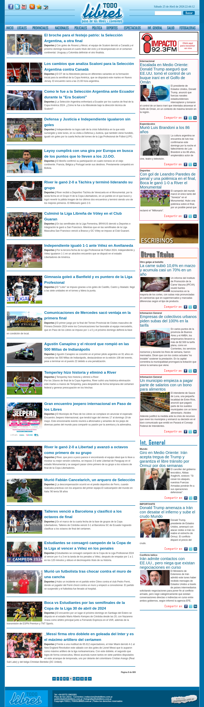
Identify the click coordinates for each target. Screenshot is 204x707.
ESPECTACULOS (132, 28)
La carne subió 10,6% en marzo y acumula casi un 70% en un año (167, 269)
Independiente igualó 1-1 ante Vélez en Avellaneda (88, 245)
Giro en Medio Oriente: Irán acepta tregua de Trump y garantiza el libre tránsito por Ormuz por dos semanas (164, 459)
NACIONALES (62, 28)
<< (54, 679)
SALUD (170, 28)
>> (90, 679)
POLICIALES (80, 28)
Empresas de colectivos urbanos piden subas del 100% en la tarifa (168, 320)
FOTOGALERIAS (187, 28)
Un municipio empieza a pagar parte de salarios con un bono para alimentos (166, 384)
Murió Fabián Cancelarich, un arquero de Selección (89, 480)
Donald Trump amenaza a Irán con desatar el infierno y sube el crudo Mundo (167, 512)
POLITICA (97, 28)
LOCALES (22, 28)
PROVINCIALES (40, 28)
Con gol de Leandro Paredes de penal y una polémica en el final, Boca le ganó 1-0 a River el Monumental (168, 180)
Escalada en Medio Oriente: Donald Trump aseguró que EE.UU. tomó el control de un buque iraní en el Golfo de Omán (165, 73)
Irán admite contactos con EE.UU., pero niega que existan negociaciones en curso (167, 562)
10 (78, 679)
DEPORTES (112, 28)
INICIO (9, 28)
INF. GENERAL (155, 28)
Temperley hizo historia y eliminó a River (80, 372)
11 (82, 679)
